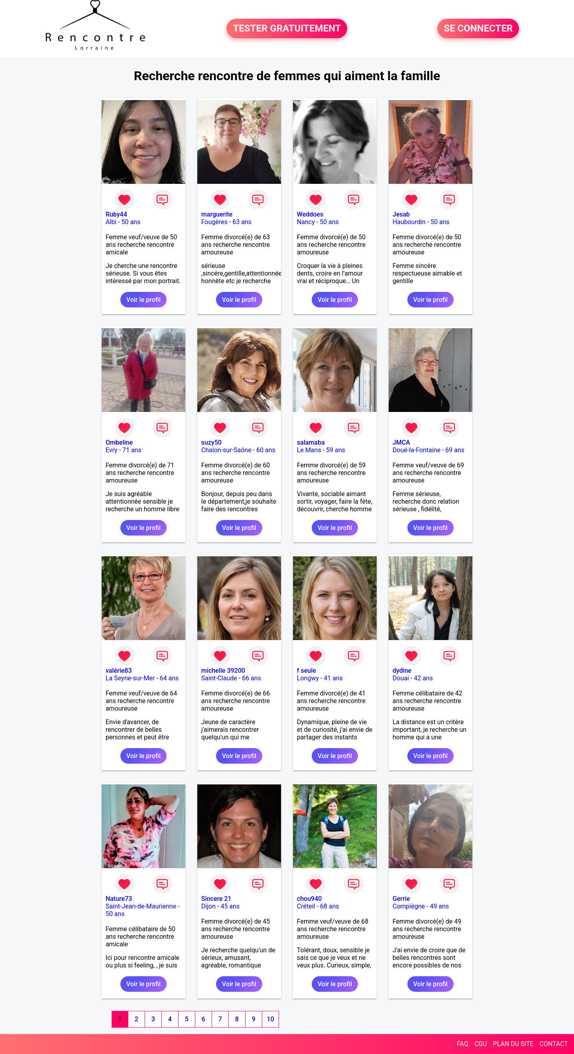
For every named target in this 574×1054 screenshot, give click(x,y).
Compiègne (409, 906)
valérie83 (119, 670)
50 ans (130, 222)
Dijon (208, 906)
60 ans (265, 450)
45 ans (230, 906)
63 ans (242, 222)
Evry (112, 450)
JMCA (401, 442)
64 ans (169, 678)
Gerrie (401, 898)
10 (270, 1019)
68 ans (329, 906)
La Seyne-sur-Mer (130, 678)
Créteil (306, 906)
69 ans (454, 450)
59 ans (335, 450)
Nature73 (119, 898)
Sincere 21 (216, 898)
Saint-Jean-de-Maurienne (141, 906)
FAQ (462, 1044)
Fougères (214, 222)
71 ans (132, 450)
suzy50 (211, 442)
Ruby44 (116, 214)
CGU (480, 1044)
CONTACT (553, 1044)
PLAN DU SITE (513, 1044)
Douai (401, 678)
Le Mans (309, 450)
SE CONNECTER (478, 28)
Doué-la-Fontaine (416, 450)
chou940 (309, 898)
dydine (402, 670)
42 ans (423, 678)
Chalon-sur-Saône (226, 450)
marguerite (216, 214)
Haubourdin (409, 222)
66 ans (251, 678)
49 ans (439, 906)
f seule (306, 670)
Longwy (308, 678)
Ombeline (119, 442)
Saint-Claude (219, 678)
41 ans (333, 678)
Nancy (306, 222)
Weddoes (310, 214)
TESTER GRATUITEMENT (287, 28)
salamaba (311, 442)
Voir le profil (143, 299)
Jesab (401, 214)
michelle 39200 (223, 670)
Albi (111, 222)
